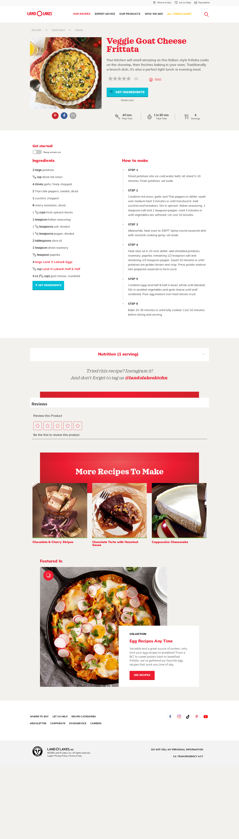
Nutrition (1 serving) (151, 354)
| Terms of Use (75, 756)
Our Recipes (81, 14)
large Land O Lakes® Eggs (53, 262)
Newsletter (38, 723)
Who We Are (154, 14)
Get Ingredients (127, 92)
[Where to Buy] (162, 2)
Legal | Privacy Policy (57, 756)
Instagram (179, 716)
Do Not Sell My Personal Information (177, 749)
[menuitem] (82, 14)
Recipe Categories (83, 716)
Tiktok (188, 716)
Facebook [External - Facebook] (64, 115)
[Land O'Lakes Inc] (62, 749)
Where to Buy (39, 716)
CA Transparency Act (188, 756)
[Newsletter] (202, 2)
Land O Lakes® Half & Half (61, 269)
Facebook (170, 716)
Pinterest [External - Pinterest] (55, 115)
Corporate (57, 723)
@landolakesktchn (146, 378)
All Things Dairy (179, 14)
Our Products (129, 14)
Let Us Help (60, 716)
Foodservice (77, 723)
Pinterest (196, 716)
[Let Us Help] (182, 2)
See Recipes (142, 675)
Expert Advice (105, 14)
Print (155, 80)
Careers (95, 723)
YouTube (205, 716)
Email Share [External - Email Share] (73, 115)
